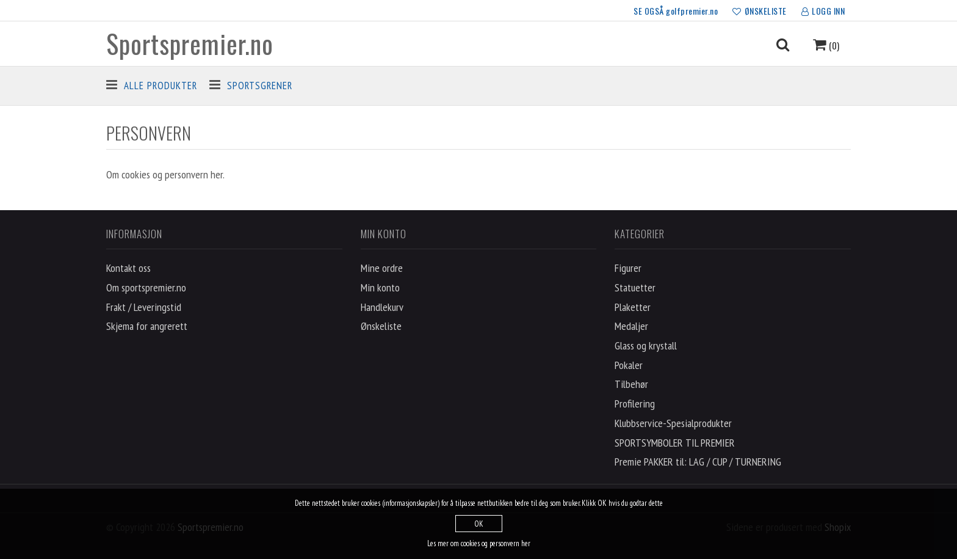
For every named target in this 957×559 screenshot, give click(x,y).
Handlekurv (382, 307)
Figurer (628, 268)
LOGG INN (823, 11)
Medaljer (631, 326)
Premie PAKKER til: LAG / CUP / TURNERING (698, 462)
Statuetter (635, 287)
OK (478, 524)
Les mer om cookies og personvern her (478, 543)
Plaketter (633, 307)
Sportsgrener (259, 85)
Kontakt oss (128, 268)
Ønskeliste (381, 326)
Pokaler (629, 365)
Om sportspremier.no (146, 287)
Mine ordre (382, 268)
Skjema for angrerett (146, 326)
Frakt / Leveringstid (143, 307)
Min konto (380, 287)
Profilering (635, 403)
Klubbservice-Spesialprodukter (673, 423)
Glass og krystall (646, 345)
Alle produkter (160, 85)
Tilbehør (631, 384)
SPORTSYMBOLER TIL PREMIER (675, 443)
